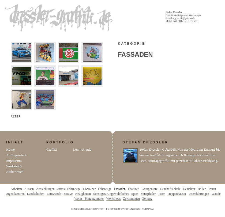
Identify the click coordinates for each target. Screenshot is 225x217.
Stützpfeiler (148, 194)
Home (10, 149)
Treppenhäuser (176, 194)
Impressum (14, 161)
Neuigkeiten (83, 194)
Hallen (202, 189)
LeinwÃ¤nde (82, 149)
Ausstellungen (45, 189)
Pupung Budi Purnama (139, 209)
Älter (16, 116)
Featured (133, 189)
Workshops (14, 166)
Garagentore (150, 189)
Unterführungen (199, 194)
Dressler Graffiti (60, 18)
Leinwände (54, 194)
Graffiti (51, 149)
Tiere (161, 194)
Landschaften (35, 194)
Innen (212, 189)
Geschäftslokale (170, 189)
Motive (68, 194)
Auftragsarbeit (16, 155)
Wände (216, 194)
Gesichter (189, 189)
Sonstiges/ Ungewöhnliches (111, 194)
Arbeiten (16, 189)
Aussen (29, 189)
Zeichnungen (131, 198)
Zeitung (147, 198)
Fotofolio (113, 209)
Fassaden (120, 189)
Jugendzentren (15, 194)
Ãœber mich (15, 172)
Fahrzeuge (104, 189)
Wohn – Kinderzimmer (89, 198)
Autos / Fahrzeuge (69, 189)
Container (89, 189)
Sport (134, 194)
